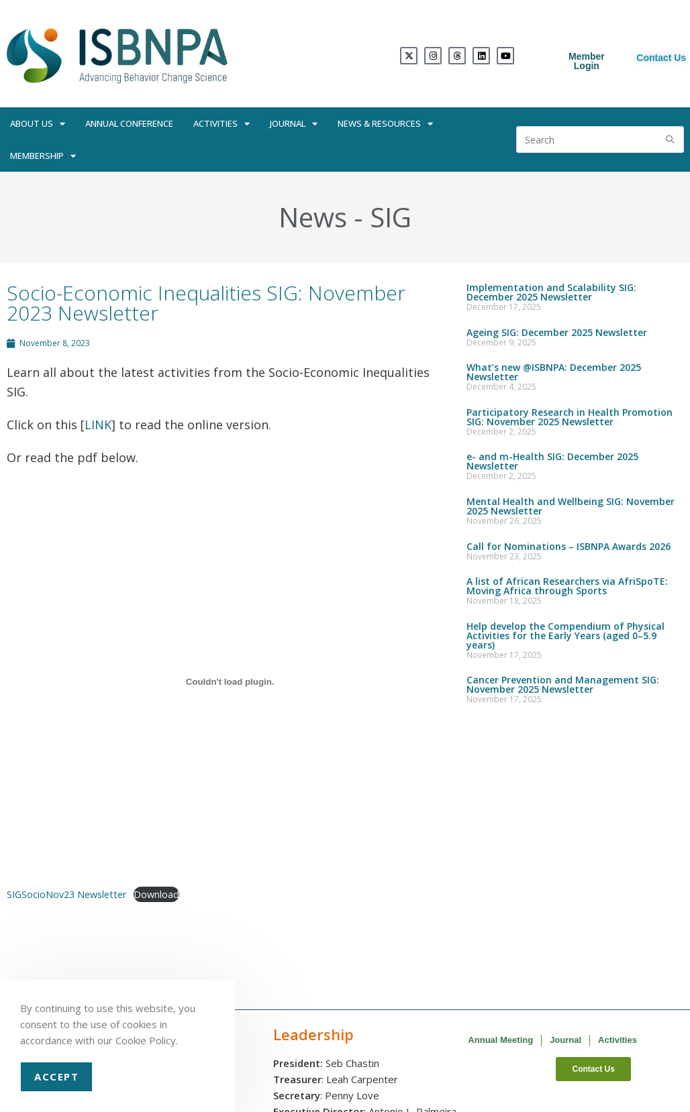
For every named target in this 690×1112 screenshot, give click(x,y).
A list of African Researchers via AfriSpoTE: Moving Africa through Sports (567, 586)
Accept (56, 1076)
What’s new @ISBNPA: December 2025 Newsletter (553, 372)
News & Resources (385, 124)
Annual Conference (129, 123)
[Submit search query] (670, 139)
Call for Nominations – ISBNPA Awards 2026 (568, 546)
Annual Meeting (500, 1040)
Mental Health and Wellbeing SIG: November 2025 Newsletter (570, 506)
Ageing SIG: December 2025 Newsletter (556, 332)
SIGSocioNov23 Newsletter (66, 894)
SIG (390, 217)
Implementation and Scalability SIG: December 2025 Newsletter (551, 292)
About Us (37, 124)
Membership (43, 156)
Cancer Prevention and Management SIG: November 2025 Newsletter (562, 684)
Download (156, 894)
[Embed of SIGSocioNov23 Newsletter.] (230, 681)
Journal (293, 124)
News (313, 217)
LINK (98, 424)
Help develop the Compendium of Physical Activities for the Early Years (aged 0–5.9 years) (565, 635)
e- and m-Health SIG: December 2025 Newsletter (552, 461)
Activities (221, 124)
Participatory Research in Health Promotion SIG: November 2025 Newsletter (569, 417)
